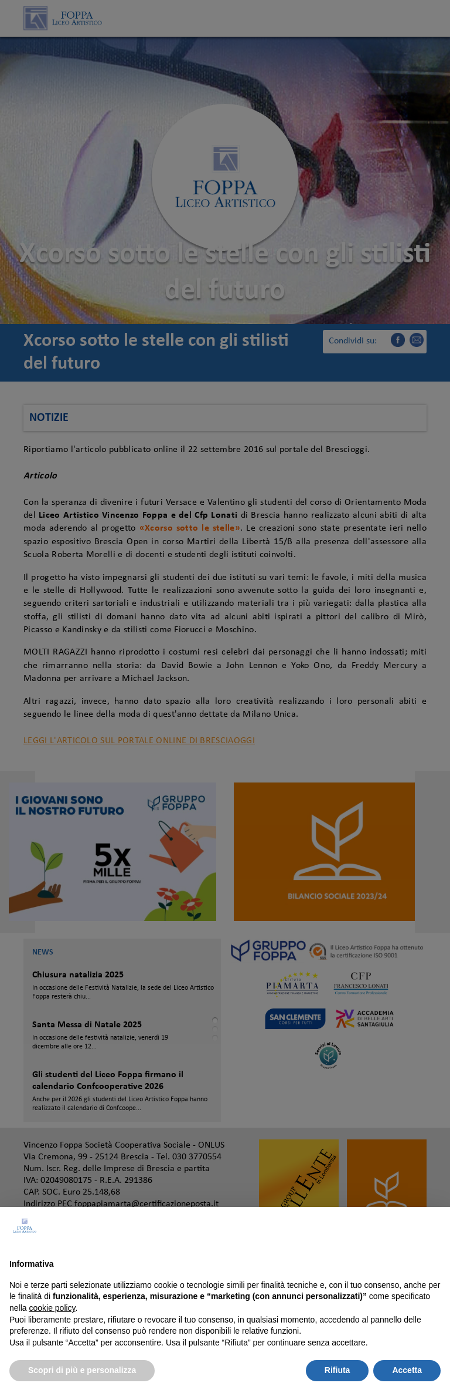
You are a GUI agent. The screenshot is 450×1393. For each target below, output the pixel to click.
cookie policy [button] (52, 1308)
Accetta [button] (407, 1370)
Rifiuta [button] (337, 1370)
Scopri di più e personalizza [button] (82, 1370)
